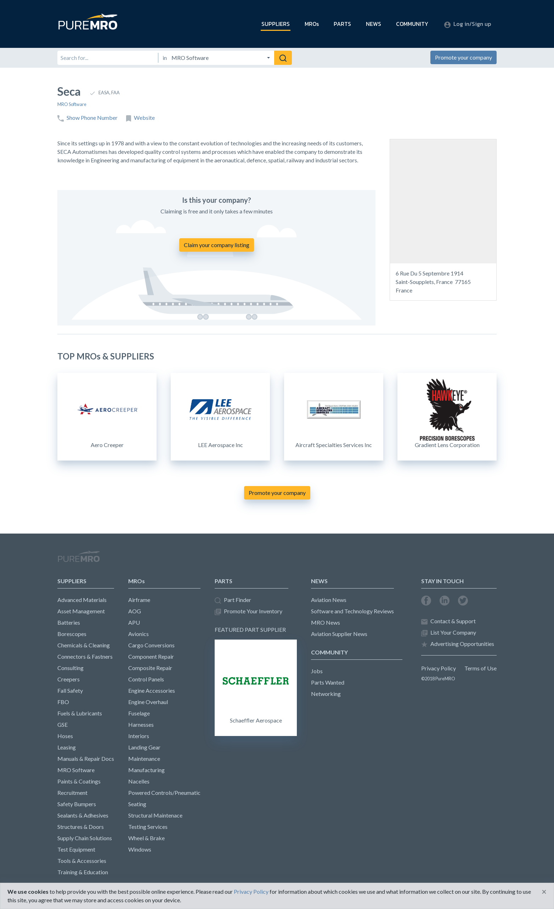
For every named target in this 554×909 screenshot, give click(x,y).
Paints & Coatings (79, 781)
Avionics (138, 633)
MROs (312, 23)
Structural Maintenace (155, 815)
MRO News (325, 622)
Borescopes (71, 633)
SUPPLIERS (275, 23)
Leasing (66, 747)
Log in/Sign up (467, 23)
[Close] (544, 891)
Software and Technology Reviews (352, 611)
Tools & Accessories (81, 860)
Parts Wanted (327, 682)
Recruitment (72, 792)
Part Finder (233, 600)
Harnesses (141, 724)
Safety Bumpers (76, 804)
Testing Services (148, 826)
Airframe (139, 599)
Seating (137, 804)
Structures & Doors (80, 826)
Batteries (68, 622)
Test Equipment (76, 849)
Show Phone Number (87, 118)
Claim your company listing (216, 244)
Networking (326, 693)
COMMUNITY (412, 23)
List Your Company (448, 632)
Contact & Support (448, 621)
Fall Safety (70, 690)
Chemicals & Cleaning (83, 645)
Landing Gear (144, 747)
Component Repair (151, 656)
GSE (62, 724)
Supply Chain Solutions (84, 838)
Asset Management (81, 611)
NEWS (373, 23)
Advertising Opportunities (457, 644)
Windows (139, 849)
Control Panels (146, 679)
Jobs (317, 671)
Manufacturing (146, 769)
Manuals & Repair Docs (85, 758)
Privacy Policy (438, 668)
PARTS (342, 23)
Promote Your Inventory (248, 611)
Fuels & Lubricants (79, 713)
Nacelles (138, 781)
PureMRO (78, 559)
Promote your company (463, 57)
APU (134, 622)
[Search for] (107, 58)
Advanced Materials (82, 599)
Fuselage (139, 713)
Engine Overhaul (148, 701)
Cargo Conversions (151, 645)
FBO (63, 701)
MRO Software (71, 104)
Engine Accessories (151, 690)
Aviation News (328, 599)
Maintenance (144, 758)
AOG (134, 611)
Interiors (138, 735)
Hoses (65, 735)
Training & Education (82, 872)
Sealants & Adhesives (82, 815)
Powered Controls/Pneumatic (164, 792)
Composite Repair (150, 667)
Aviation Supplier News (339, 633)
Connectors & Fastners (85, 656)
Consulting (70, 667)
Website (140, 118)
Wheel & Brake (146, 838)
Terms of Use (480, 668)
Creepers (68, 679)
